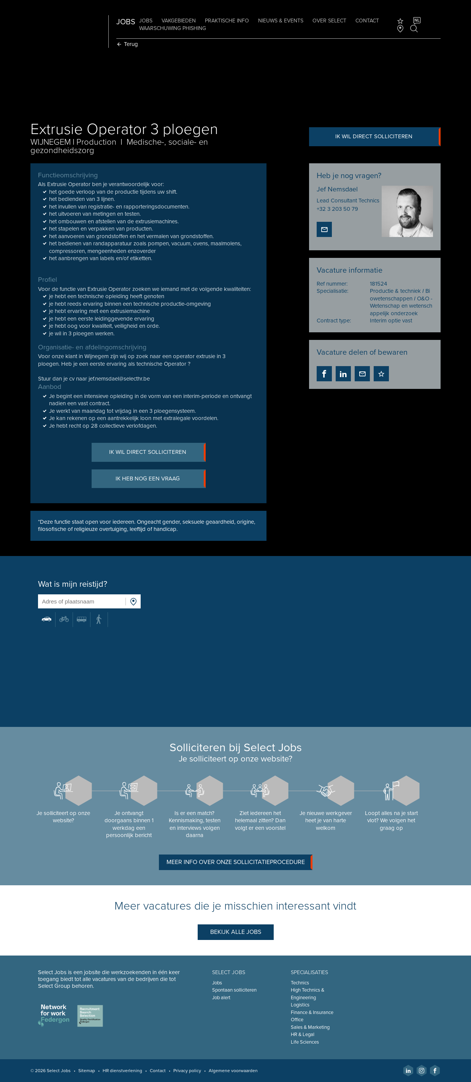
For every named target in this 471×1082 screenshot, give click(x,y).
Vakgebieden (179, 20)
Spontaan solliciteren (234, 990)
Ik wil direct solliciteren (387, 136)
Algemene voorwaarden (233, 1070)
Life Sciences (305, 1042)
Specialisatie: (332, 291)
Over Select (330, 20)
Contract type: (333, 320)
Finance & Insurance (312, 1012)
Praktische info (228, 20)
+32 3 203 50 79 (337, 208)
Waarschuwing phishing (173, 28)
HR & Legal (302, 1034)
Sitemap (87, 1070)
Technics (300, 983)
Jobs (146, 20)
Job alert (221, 998)
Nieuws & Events (281, 20)
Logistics (300, 1005)
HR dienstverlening (123, 1070)
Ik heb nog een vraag (161, 478)
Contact (368, 20)
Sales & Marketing (310, 1027)
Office (297, 1020)
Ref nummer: (331, 283)
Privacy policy (188, 1070)
